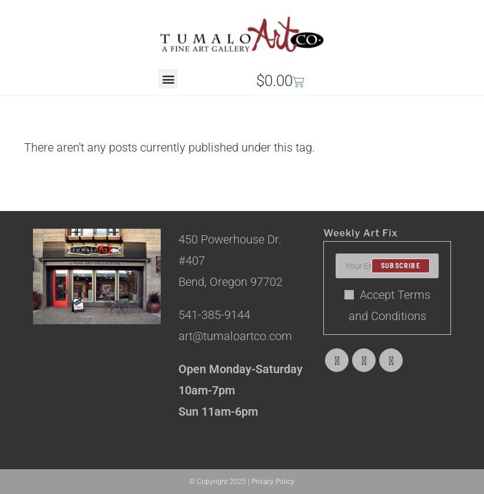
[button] (168, 78)
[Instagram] (391, 360)
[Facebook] (364, 360)
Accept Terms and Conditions (387, 305)
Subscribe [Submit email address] (400, 266)
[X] (337, 360)
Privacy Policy (272, 481)
